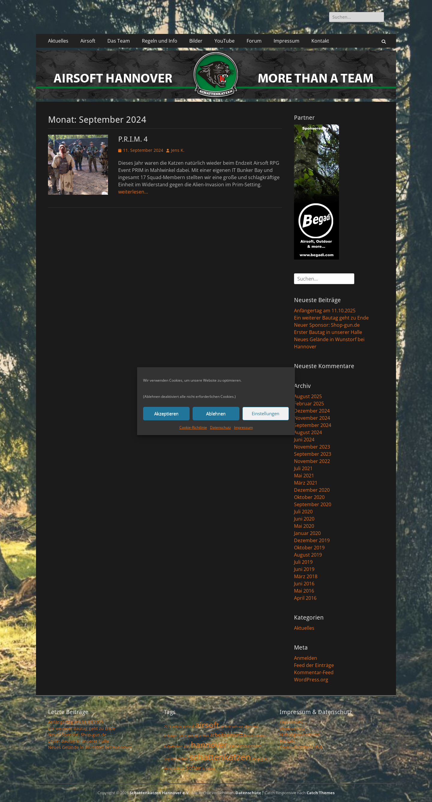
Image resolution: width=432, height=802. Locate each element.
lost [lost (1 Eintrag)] (167, 759)
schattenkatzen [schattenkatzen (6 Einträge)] (220, 757)
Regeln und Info (159, 41)
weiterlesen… (133, 191)
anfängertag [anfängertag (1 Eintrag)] (188, 735)
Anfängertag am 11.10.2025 (325, 310)
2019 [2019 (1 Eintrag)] (167, 727)
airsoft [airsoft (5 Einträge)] (207, 724)
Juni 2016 (304, 583)
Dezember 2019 (312, 540)
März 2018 (305, 576)
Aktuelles (58, 41)
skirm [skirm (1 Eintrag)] (168, 768)
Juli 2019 (303, 562)
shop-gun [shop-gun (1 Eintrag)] (259, 759)
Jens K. (177, 150)
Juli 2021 (303, 468)
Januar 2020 (307, 533)
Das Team (118, 41)
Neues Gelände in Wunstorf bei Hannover (90, 747)
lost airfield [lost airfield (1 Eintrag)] (179, 759)
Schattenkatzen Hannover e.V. (160, 792)
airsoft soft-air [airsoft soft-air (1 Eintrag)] (231, 727)
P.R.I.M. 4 (133, 139)
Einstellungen (265, 413)
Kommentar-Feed (314, 672)
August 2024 (308, 432)
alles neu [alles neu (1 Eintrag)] (251, 727)
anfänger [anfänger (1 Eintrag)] (171, 735)
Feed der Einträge (314, 665)
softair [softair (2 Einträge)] (193, 767)
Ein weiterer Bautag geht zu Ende (331, 317)
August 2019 (308, 554)
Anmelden (305, 658)
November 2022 (312, 461)
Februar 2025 (309, 403)
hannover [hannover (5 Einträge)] (209, 744)
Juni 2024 (304, 439)
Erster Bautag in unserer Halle (328, 332)
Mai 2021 (304, 475)
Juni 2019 (304, 569)
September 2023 (312, 454)
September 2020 (312, 504)
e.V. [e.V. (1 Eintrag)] (187, 746)
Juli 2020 (303, 511)
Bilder (195, 41)
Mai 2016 (304, 590)
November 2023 (312, 446)
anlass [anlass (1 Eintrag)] (204, 735)
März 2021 (305, 482)
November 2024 (312, 418)
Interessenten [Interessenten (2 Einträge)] (244, 745)
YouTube (224, 41)
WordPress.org (311, 679)
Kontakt (320, 41)
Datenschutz (220, 427)
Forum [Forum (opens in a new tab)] (254, 41)
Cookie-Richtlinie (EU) (301, 747)
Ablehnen (216, 413)
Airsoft (87, 41)
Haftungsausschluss (300, 734)
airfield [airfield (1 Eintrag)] (188, 727)
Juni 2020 (304, 518)
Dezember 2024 (312, 410)
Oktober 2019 (309, 547)
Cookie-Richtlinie (193, 427)
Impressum (243, 427)
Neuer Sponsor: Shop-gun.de (327, 325)
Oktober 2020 (309, 497)
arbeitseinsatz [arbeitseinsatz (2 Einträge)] (226, 734)
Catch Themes (320, 792)
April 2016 (305, 598)
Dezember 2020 (312, 490)
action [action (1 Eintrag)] (177, 727)
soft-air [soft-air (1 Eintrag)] (179, 768)
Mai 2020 (304, 526)
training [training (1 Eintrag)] (208, 768)
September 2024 (312, 425)
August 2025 (308, 396)
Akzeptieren (166, 413)
